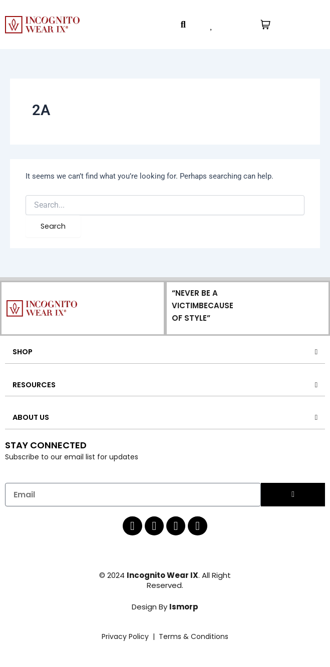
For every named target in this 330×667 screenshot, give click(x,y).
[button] (183, 25)
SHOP (23, 352)
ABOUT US (31, 417)
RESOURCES (34, 385)
